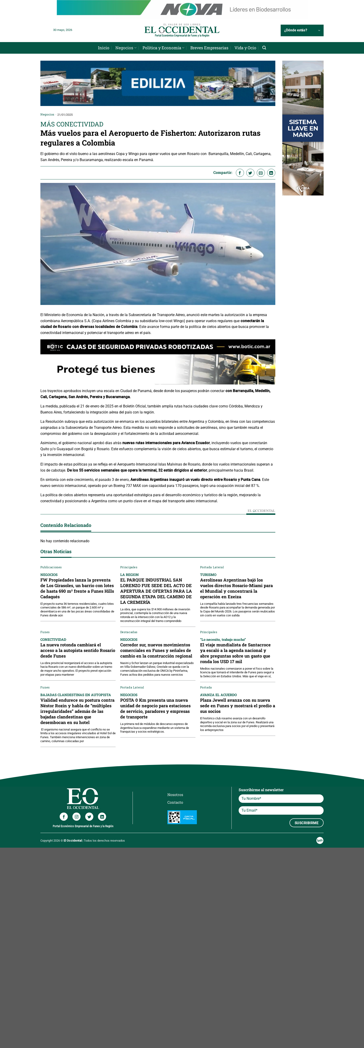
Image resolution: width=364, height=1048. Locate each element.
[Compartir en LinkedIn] (271, 173)
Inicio (103, 47)
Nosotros (175, 794)
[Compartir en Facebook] (240, 173)
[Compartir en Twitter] (250, 173)
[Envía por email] (261, 173)
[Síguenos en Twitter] (89, 817)
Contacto (175, 802)
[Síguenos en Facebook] (64, 817)
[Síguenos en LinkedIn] (102, 817)
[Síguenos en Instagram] (76, 817)
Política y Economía (163, 47)
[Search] (264, 47)
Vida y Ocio (245, 47)
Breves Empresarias (209, 47)
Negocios (125, 47)
